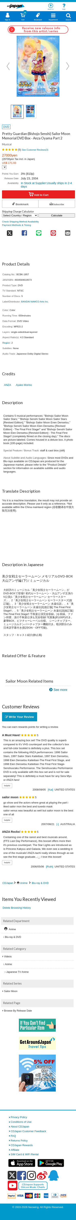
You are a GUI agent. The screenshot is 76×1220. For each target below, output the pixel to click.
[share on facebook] (24, 231)
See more (60, 689)
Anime (24, 883)
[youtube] (12, 1186)
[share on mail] (68, 231)
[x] (12, 1175)
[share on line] (39, 231)
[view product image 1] (17, 112)
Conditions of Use (21, 1121)
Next (67, 66)
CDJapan (7, 883)
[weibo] (42, 1175)
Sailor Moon (10, 991)
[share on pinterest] (53, 231)
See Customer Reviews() (35, 150)
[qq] (53, 1175)
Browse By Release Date (18, 1010)
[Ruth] (49, 866)
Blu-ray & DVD (40, 883)
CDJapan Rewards (22, 1145)
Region (6, 342)
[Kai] (50, 789)
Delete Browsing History (17, 907)
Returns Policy (19, 1140)
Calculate (56, 215)
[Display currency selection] (4, 167)
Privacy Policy (19, 1117)
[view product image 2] (30, 111)
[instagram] (31, 1175)
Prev (8, 66)
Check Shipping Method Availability (20, 221)
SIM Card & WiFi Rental (25, 1154)
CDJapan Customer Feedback (28, 1131)
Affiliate (15, 1149)
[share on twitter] (9, 231)
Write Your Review (19, 716)
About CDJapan (20, 1126)
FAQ (13, 1135)
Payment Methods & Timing (16, 225)
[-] (58, 824)
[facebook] (21, 1175)
